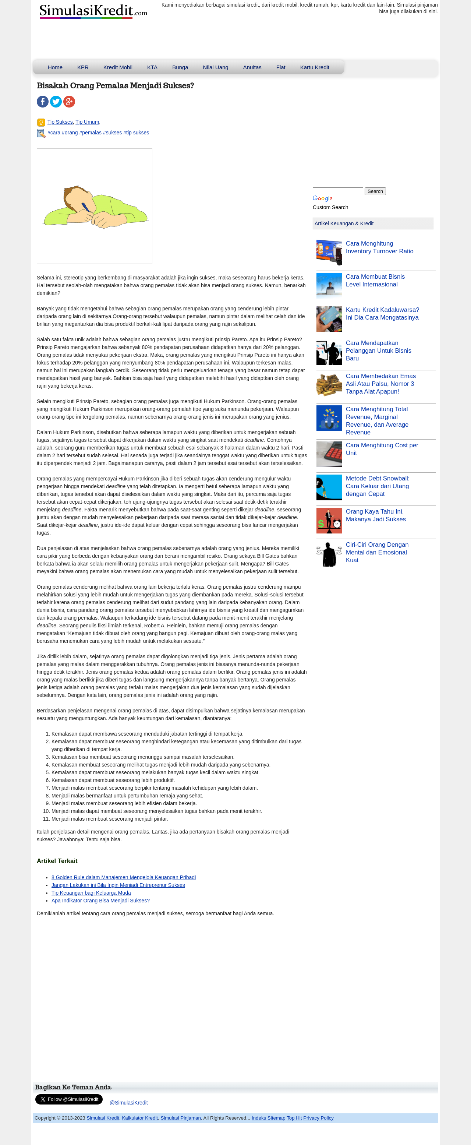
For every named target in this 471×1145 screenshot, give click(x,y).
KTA (152, 67)
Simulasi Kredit (102, 1118)
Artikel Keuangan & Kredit (344, 223)
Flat (281, 67)
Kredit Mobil (117, 67)
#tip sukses (136, 132)
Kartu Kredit (314, 67)
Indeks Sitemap (269, 1118)
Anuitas (252, 67)
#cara (53, 132)
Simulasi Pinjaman (180, 1118)
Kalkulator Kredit (140, 1118)
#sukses (112, 132)
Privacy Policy (318, 1118)
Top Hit (294, 1118)
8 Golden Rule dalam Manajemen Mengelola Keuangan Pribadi (124, 877)
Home (55, 67)
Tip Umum (87, 122)
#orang (70, 132)
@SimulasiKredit (129, 1103)
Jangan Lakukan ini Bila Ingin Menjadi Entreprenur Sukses (118, 885)
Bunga (180, 67)
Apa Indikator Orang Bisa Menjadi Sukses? (101, 900)
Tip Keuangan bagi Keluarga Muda (91, 893)
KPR (83, 67)
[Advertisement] (171, 1002)
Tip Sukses (60, 122)
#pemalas (90, 132)
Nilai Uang (216, 67)
